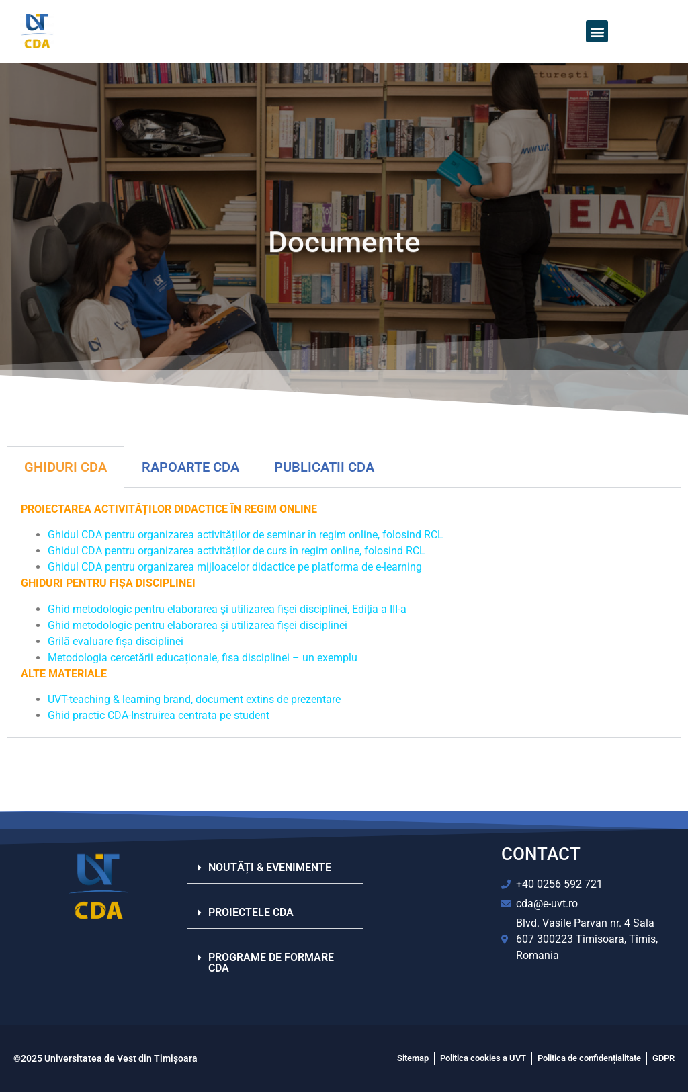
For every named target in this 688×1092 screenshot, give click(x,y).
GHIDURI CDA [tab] (65, 467)
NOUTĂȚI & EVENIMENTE (269, 867)
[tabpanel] (344, 613)
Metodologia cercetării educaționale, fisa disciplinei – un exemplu (202, 657)
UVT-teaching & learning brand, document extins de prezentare (194, 699)
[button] (597, 31)
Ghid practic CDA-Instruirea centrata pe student (158, 715)
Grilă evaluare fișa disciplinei (115, 641)
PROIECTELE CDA (251, 912)
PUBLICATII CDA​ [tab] (324, 467)
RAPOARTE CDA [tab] (190, 467)
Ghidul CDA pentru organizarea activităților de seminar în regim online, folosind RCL (247, 534)
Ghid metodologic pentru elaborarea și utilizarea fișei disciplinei (197, 625)
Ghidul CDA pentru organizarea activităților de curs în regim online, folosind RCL (238, 550)
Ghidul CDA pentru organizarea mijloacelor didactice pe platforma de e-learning (236, 566)
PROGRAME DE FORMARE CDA (271, 962)
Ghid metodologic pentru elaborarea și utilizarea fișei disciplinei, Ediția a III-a (227, 609)
